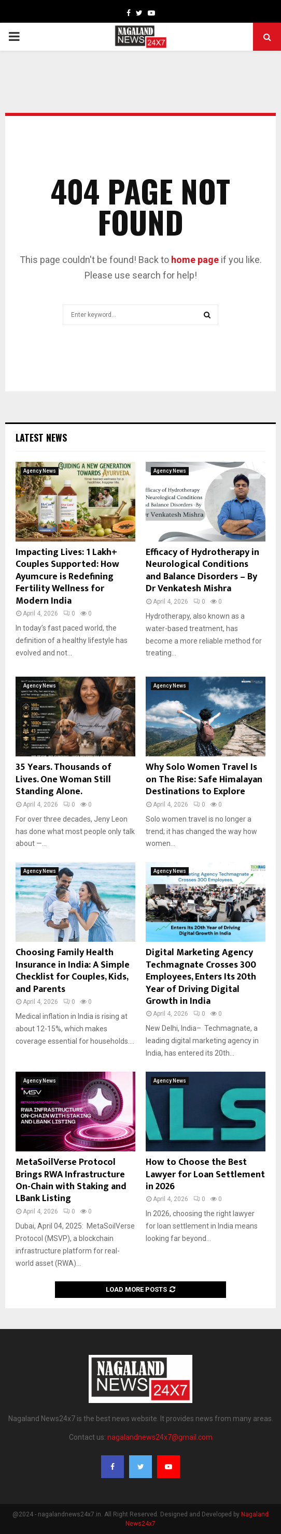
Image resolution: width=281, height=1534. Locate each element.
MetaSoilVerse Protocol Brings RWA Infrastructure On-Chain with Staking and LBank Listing (71, 1180)
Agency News (39, 471)
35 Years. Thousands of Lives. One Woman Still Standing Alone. (63, 779)
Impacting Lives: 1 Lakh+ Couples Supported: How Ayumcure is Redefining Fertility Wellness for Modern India (67, 577)
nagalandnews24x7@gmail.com (160, 1437)
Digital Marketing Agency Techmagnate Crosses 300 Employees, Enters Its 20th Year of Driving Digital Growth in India (201, 977)
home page (195, 259)
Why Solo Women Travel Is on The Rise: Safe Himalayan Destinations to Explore (204, 779)
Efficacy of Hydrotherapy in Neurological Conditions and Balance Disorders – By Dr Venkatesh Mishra (202, 570)
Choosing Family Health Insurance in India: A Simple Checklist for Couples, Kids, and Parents (73, 971)
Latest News (41, 437)
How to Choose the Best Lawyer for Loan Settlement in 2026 (205, 1174)
